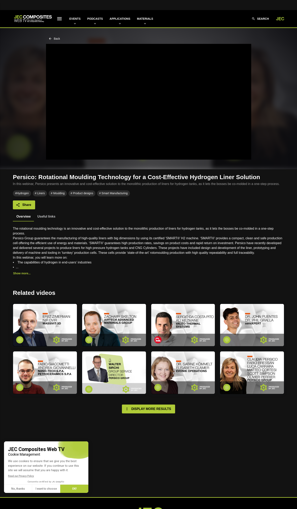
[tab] (23, 216)
